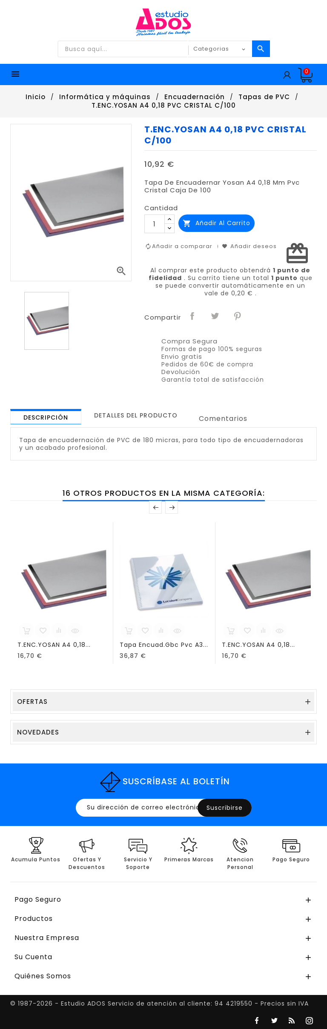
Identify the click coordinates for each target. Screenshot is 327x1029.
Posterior (171, 507)
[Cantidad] (154, 223)
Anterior (155, 507)
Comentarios (223, 418)
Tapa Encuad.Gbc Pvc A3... (164, 644)
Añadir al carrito (216, 223)
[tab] (45, 416)
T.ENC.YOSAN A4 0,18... (54, 644)
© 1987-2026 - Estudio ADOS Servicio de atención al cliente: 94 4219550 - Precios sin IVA (159, 1003)
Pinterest (238, 316)
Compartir (192, 316)
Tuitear (215, 316)
